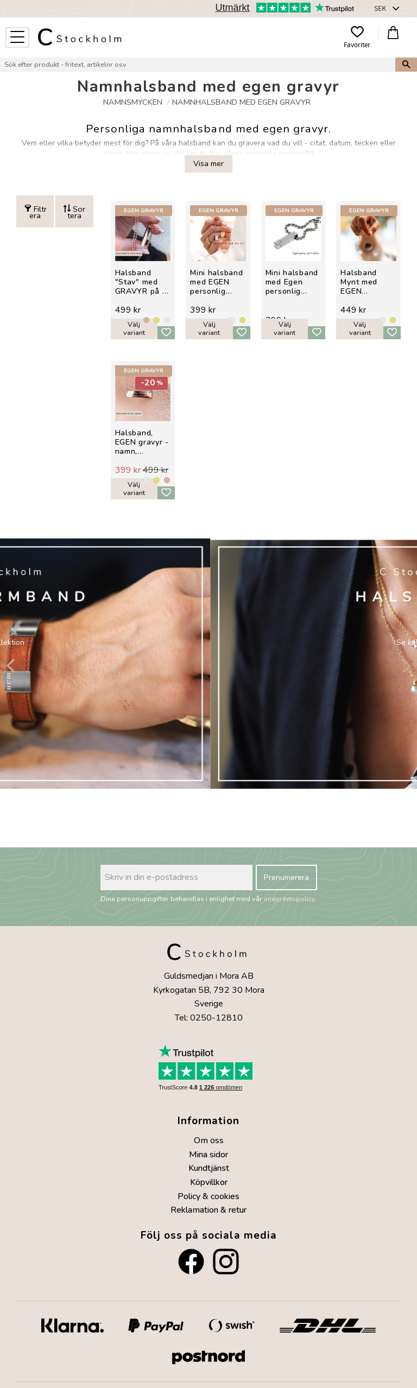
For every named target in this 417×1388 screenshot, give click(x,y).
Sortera (76, 212)
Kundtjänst (208, 1168)
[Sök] (406, 65)
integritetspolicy (289, 899)
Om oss (209, 1140)
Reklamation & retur (208, 1210)
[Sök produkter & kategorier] (197, 65)
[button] (17, 37)
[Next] (405, 665)
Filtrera (38, 212)
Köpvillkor (209, 1182)
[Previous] (12, 665)
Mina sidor (208, 1155)
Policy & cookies (208, 1196)
